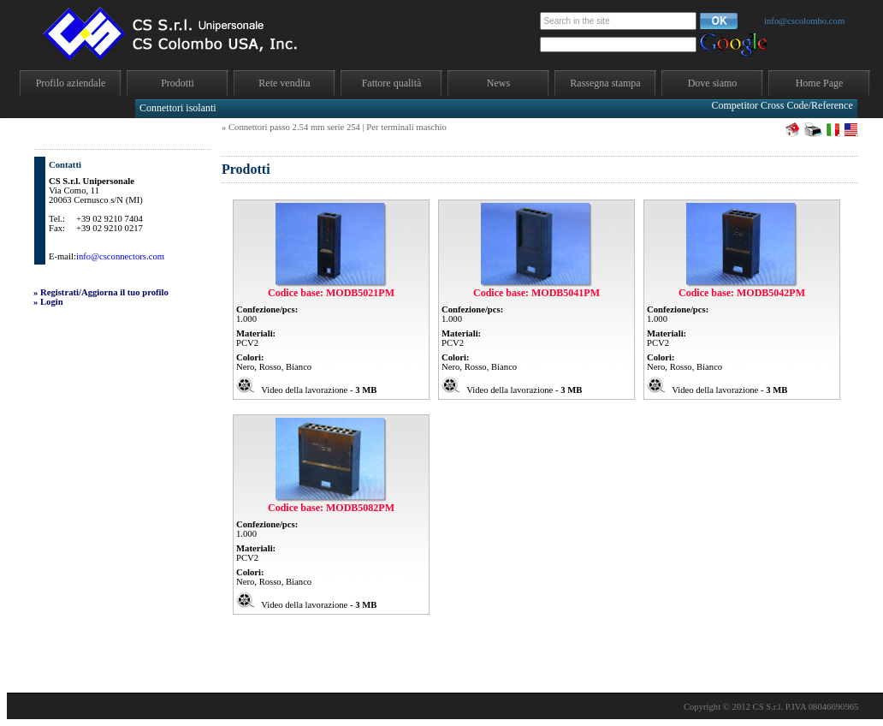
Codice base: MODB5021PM (331, 293)
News (498, 83)
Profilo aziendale (71, 83)
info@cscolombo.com (804, 21)
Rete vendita (284, 83)
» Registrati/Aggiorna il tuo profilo (101, 292)
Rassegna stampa (605, 83)
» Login (48, 301)
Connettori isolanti (177, 108)
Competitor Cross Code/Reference (781, 105)
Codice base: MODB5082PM (331, 508)
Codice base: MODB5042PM (742, 293)
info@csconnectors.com (120, 256)
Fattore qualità (392, 83)
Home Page (820, 83)
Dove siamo (713, 83)
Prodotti (177, 83)
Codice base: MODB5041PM (536, 293)
